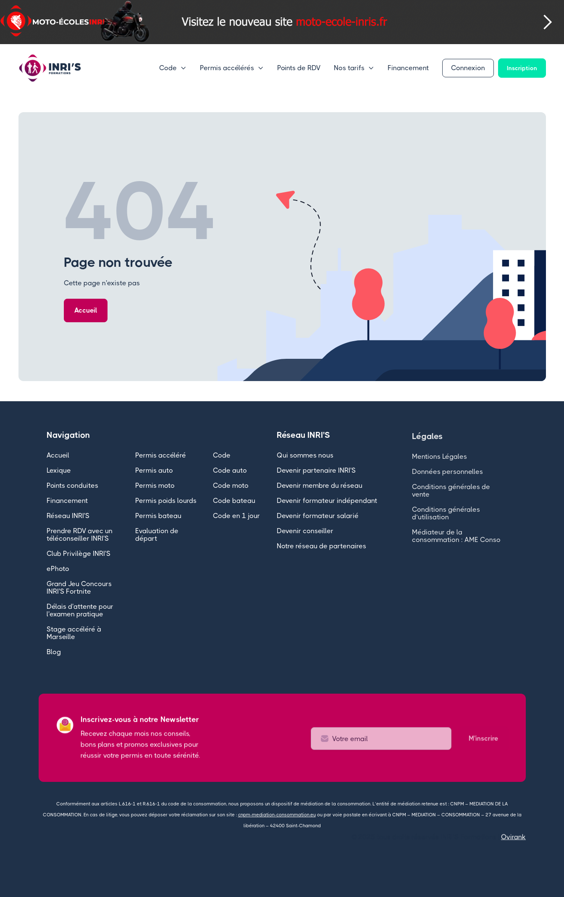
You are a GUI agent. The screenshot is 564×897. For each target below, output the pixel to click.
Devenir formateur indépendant (327, 501)
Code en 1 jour (236, 517)
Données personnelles (447, 480)
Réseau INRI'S (68, 517)
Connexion (468, 68)
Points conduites (72, 487)
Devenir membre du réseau (319, 485)
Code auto (230, 472)
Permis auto (154, 472)
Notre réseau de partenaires (321, 546)
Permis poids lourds (166, 502)
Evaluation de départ (156, 536)
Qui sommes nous (305, 455)
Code (222, 456)
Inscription (522, 68)
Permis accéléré (160, 456)
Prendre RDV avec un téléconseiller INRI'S (80, 536)
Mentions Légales (439, 465)
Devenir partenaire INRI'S (316, 470)
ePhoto (58, 570)
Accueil (85, 310)
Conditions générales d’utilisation (446, 522)
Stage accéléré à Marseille (74, 634)
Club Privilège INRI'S (78, 555)
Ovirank (513, 837)
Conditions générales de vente (451, 499)
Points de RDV (298, 68)
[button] (17, 22)
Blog (54, 653)
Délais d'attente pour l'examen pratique (80, 611)
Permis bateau (158, 517)
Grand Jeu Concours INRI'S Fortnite (79, 589)
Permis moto (155, 487)
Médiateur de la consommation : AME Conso (456, 544)
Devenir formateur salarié (318, 516)
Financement (408, 68)
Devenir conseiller (305, 531)
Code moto (231, 487)
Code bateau (234, 502)
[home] (49, 68)
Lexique (59, 472)
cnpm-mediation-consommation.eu (277, 815)
